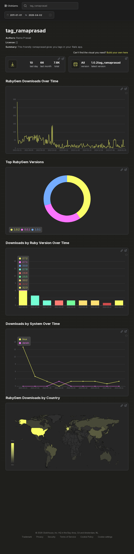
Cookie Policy (86, 537)
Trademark (27, 537)
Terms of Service (68, 537)
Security (51, 537)
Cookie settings (105, 537)
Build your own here (117, 52)
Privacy (39, 537)
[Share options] (59, 58)
